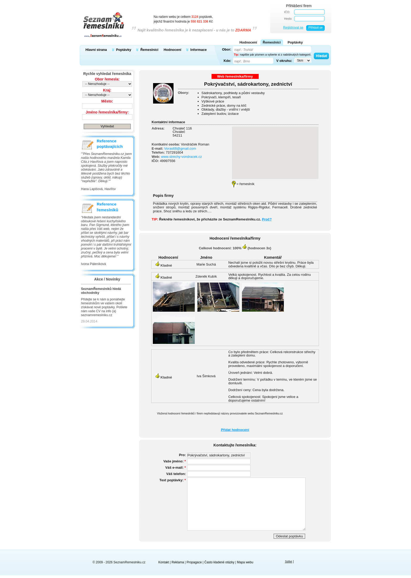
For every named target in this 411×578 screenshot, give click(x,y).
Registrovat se (293, 27)
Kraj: (107, 90)
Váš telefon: (176, 474)
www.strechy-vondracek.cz (181, 157)
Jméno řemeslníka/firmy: (107, 112)
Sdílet (288, 561)
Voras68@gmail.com (180, 148)
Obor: (226, 49)
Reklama (178, 562)
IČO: (287, 12)
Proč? (267, 219)
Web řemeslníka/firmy (235, 76)
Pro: (182, 455)
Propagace (194, 562)
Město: (107, 101)
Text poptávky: (172, 480)
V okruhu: (284, 60)
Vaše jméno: (174, 461)
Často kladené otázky (219, 562)
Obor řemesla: (107, 79)
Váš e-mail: (175, 467)
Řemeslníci (149, 50)
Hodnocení (172, 50)
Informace (198, 50)
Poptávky (123, 50)
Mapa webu (245, 562)
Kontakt (163, 562)
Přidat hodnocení (235, 430)
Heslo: (288, 18)
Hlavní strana (96, 50)
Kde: (227, 60)
